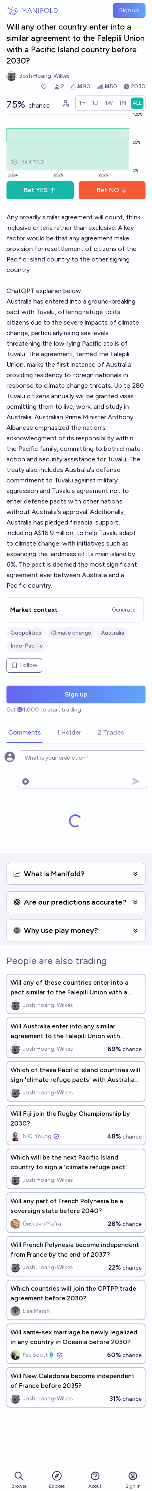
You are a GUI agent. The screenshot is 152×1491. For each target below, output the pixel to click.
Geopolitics (26, 632)
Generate (123, 609)
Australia (112, 632)
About (94, 1480)
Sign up (129, 10)
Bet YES (40, 190)
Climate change (71, 632)
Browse (19, 1480)
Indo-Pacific (27, 645)
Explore (57, 1479)
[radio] (82, 103)
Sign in (133, 1480)
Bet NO (112, 190)
